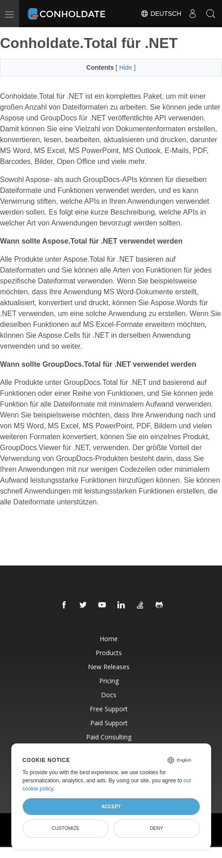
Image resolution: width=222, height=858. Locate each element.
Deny (156, 828)
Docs (108, 694)
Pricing (109, 680)
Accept (111, 806)
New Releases (109, 666)
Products (109, 652)
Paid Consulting (108, 737)
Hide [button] (126, 67)
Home (109, 638)
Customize (66, 828)
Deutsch (160, 14)
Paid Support (109, 723)
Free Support (109, 709)
